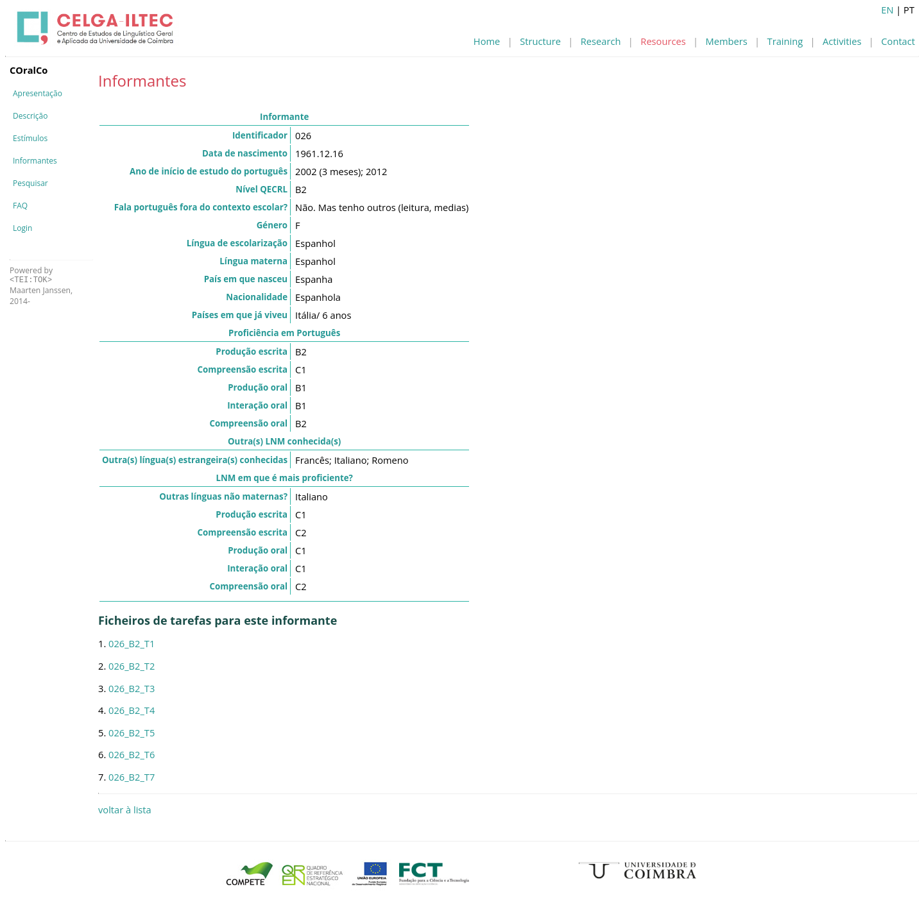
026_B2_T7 (131, 776)
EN (887, 9)
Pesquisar (30, 183)
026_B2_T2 (131, 665)
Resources (662, 41)
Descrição (30, 115)
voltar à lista (124, 809)
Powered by (31, 275)
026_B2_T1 (131, 643)
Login (22, 228)
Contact (898, 41)
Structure (540, 41)
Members (727, 41)
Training (785, 41)
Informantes (35, 160)
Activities (842, 41)
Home (487, 41)
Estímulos (30, 138)
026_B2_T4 (131, 710)
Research (601, 41)
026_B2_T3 (131, 688)
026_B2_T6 (131, 754)
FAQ (20, 205)
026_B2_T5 (131, 732)
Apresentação (37, 93)
